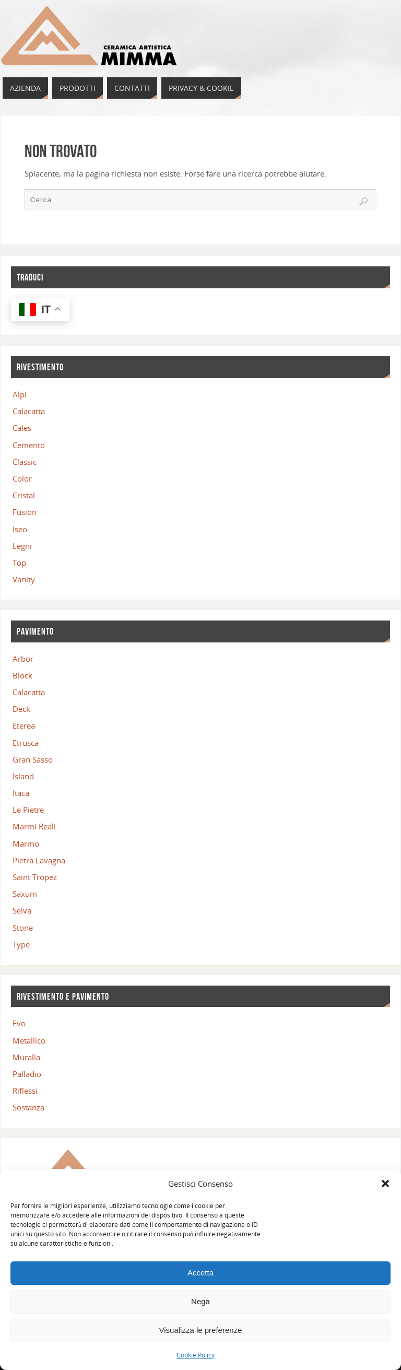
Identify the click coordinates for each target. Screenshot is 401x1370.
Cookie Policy (195, 1355)
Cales (22, 428)
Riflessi (25, 1090)
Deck (21, 709)
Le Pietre (28, 809)
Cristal (24, 495)
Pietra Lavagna (39, 860)
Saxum (25, 893)
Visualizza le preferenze (200, 1330)
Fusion (25, 512)
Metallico (29, 1040)
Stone (23, 927)
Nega (200, 1301)
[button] (385, 1183)
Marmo (26, 843)
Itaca (21, 793)
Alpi (20, 394)
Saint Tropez (35, 877)
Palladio (27, 1074)
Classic (25, 461)
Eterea (24, 725)
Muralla (26, 1057)
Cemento (29, 445)
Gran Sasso (33, 759)
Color (22, 478)
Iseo (20, 529)
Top (19, 562)
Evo (19, 1023)
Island (23, 776)
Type (21, 944)
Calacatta (29, 411)
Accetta (200, 1272)
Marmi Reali (34, 826)
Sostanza (28, 1107)
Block (22, 675)
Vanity (24, 579)
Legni (22, 546)
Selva (22, 910)
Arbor (23, 658)
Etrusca (26, 742)
